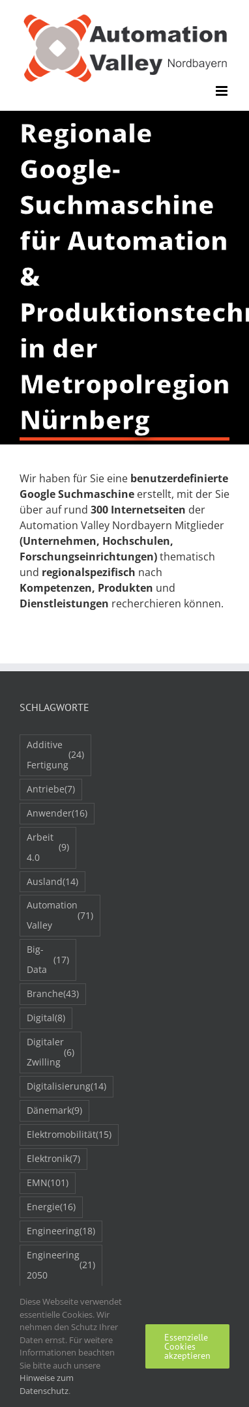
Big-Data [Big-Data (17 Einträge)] (48, 959)
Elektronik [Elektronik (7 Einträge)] (53, 1159)
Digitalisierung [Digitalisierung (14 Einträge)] (66, 1087)
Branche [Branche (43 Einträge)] (53, 994)
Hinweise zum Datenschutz (47, 1384)
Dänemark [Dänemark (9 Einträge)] (54, 1111)
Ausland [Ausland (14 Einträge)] (52, 882)
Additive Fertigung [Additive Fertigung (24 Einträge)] (55, 754)
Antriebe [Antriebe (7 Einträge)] (51, 789)
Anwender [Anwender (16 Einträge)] (57, 814)
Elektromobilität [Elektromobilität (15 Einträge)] (69, 1135)
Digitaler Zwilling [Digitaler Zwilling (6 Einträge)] (50, 1052)
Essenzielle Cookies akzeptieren (187, 1346)
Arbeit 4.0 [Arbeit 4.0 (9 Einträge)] (48, 847)
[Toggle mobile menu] (222, 91)
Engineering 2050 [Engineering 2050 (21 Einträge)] (61, 1265)
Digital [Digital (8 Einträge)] (46, 1018)
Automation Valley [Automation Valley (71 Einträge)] (60, 915)
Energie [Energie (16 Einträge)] (51, 1207)
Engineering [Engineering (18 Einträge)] (61, 1231)
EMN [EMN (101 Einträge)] (47, 1183)
